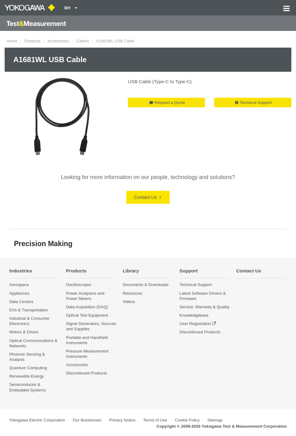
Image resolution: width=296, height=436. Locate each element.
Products (32, 41)
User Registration (195, 323)
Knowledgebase (194, 315)
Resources (132, 293)
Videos (129, 301)
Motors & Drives (23, 332)
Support (189, 270)
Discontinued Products (86, 373)
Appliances (19, 293)
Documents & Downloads (145, 284)
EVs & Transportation (28, 310)
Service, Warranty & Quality (204, 307)
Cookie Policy (187, 420)
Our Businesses (87, 420)
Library (131, 270)
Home (12, 41)
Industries (20, 270)
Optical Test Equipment (87, 315)
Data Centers (21, 301)
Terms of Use (155, 420)
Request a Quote (167, 102)
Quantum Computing (28, 367)
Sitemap (214, 420)
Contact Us (147, 197)
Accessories (58, 41)
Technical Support (253, 102)
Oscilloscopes (78, 284)
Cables (82, 41)
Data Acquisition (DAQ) (87, 307)
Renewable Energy (26, 376)
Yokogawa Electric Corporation (37, 420)
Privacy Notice (122, 420)
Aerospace (19, 284)
